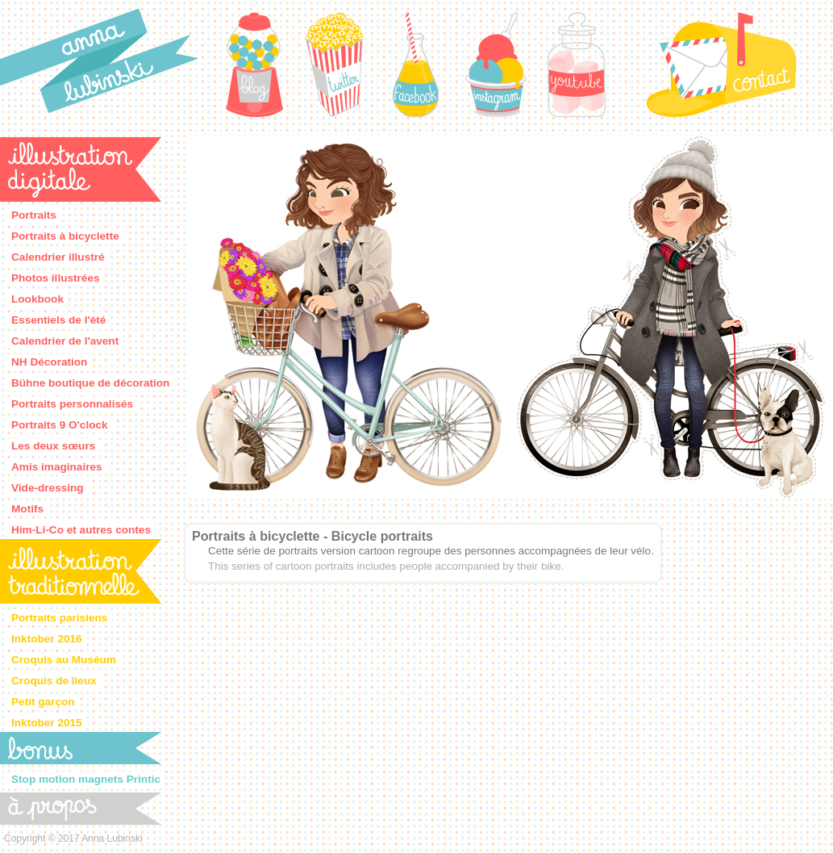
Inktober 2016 (46, 639)
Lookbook (37, 299)
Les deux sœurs (53, 446)
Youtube (576, 64)
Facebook (415, 64)
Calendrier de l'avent (65, 341)
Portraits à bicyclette (65, 236)
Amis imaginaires (56, 467)
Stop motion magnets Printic (85, 779)
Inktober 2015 (46, 723)
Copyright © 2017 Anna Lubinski (73, 838)
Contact (721, 64)
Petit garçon (43, 702)
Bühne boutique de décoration (90, 383)
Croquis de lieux (54, 681)
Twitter (334, 64)
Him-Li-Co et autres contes (81, 530)
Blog (254, 64)
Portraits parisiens (59, 618)
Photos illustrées (55, 278)
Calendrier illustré (58, 257)
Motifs (27, 509)
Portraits (33, 215)
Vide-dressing (47, 488)
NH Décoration (49, 362)
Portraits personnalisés (72, 404)
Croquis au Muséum (63, 660)
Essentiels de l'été (58, 320)
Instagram (496, 64)
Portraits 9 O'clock (59, 425)
